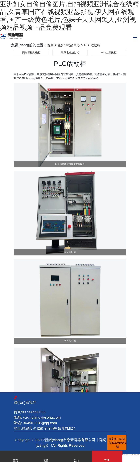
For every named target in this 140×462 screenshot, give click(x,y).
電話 (46, 457)
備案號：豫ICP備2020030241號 (117, 442)
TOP (107, 457)
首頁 (50, 45)
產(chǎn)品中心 (70, 45)
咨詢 (76, 457)
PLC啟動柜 (96, 45)
